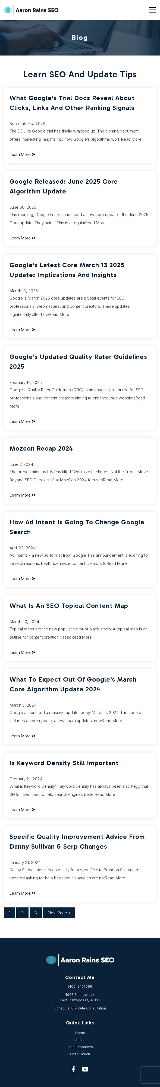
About (80, 1040)
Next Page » (59, 912)
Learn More (22, 154)
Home (80, 1033)
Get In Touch (80, 1054)
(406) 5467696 (80, 986)
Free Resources (80, 1047)
